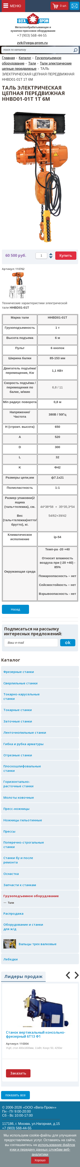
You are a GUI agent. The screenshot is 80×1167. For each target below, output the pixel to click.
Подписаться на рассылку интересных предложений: (33, 631)
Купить (66, 255)
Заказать (18, 1073)
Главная (8, 58)
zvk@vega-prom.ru (32, 43)
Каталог (25, 58)
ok (67, 642)
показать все (15, 1095)
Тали (32, 63)
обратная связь (74, 6)
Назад (15, 609)
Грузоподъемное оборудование (31, 896)
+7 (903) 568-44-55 (32, 35)
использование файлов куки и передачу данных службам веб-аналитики (42, 1149)
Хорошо (40, 1160)
